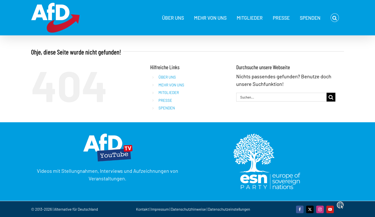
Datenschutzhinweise (188, 209)
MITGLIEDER (168, 92)
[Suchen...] (281, 97)
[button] (335, 17)
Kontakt (143, 209)
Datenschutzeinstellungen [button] (229, 209)
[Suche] (331, 97)
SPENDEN (166, 108)
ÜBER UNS (167, 77)
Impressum (160, 209)
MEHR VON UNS (171, 85)
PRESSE (165, 100)
